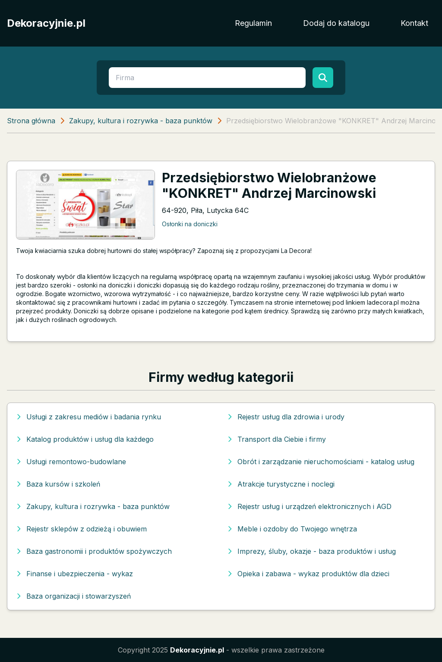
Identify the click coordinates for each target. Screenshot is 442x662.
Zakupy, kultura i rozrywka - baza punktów (140, 120)
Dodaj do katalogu (336, 23)
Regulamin (253, 23)
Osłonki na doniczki (190, 224)
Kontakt (414, 23)
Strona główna (31, 120)
